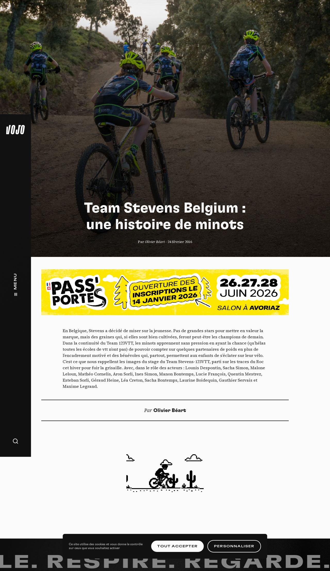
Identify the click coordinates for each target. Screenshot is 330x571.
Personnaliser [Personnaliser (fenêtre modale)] (234, 546)
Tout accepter (177, 546)
